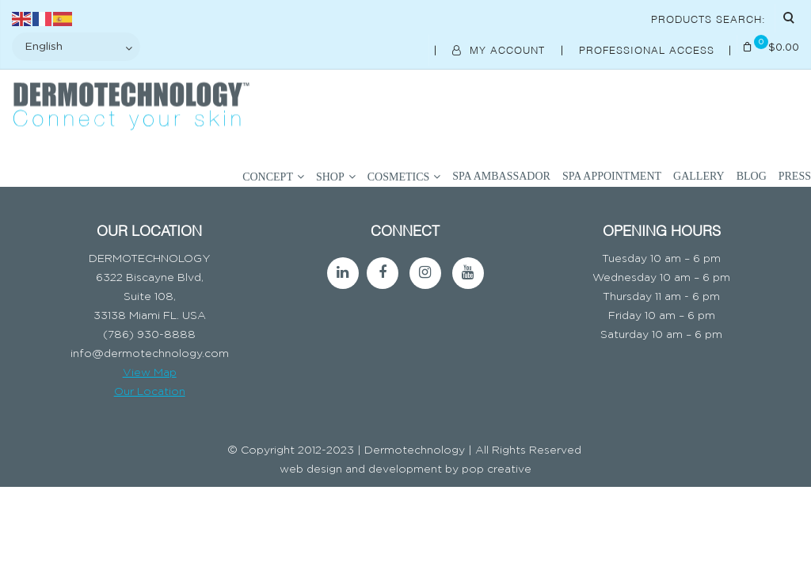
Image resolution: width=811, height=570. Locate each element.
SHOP (330, 177)
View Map (150, 372)
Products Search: (708, 18)
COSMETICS (398, 177)
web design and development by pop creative (405, 469)
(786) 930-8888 (149, 334)
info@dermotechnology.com (149, 353)
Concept (267, 177)
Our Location (149, 391)
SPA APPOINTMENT (611, 176)
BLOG (752, 176)
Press (795, 176)
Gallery (699, 176)
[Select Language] (76, 46)
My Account (500, 49)
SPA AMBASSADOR (501, 176)
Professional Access (648, 49)
